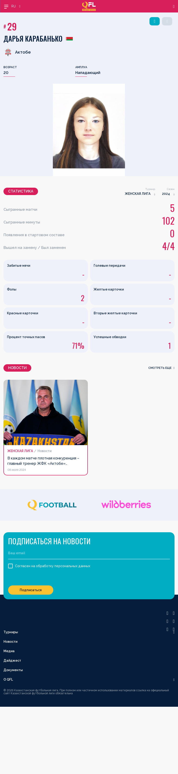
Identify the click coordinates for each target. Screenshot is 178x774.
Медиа (9, 651)
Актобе (17, 52)
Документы (13, 670)
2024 (166, 194)
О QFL (8, 679)
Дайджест (12, 660)
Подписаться (31, 590)
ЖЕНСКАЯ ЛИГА (137, 194)
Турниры (10, 632)
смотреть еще (161, 368)
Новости (10, 641)
